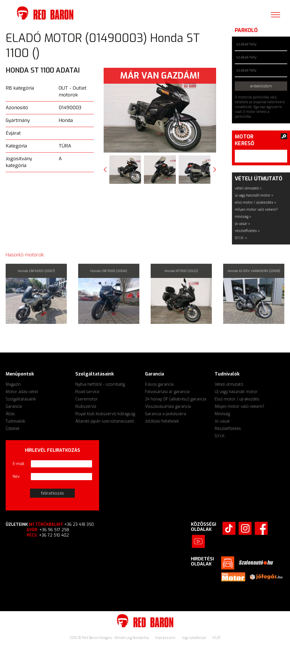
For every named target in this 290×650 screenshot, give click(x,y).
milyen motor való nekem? (256, 209)
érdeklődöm (261, 86)
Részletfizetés (228, 428)
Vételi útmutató (229, 384)
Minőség (222, 414)
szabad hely (246, 44)
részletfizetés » (247, 231)
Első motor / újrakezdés (237, 399)
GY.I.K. (220, 436)
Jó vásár (222, 421)
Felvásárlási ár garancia (167, 391)
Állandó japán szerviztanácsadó (104, 421)
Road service (87, 391)
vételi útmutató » (248, 188)
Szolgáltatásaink (21, 399)
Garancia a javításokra (165, 414)
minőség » (243, 216)
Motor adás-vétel (22, 391)
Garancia (14, 406)
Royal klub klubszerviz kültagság (105, 414)
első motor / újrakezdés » (255, 202)
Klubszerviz (85, 406)
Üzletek (13, 428)
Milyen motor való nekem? (239, 406)
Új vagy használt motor (236, 391)
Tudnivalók (15, 421)
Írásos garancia (159, 384)
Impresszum (165, 638)
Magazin (13, 384)
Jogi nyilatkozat (194, 638)
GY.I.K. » (241, 238)
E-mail (18, 464)
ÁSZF (216, 638)
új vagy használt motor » (254, 195)
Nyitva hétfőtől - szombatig (100, 384)
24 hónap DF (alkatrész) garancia (175, 399)
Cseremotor (86, 399)
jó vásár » (242, 223)
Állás (10, 414)
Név (16, 476)
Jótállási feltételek (162, 421)
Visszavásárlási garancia (168, 406)
